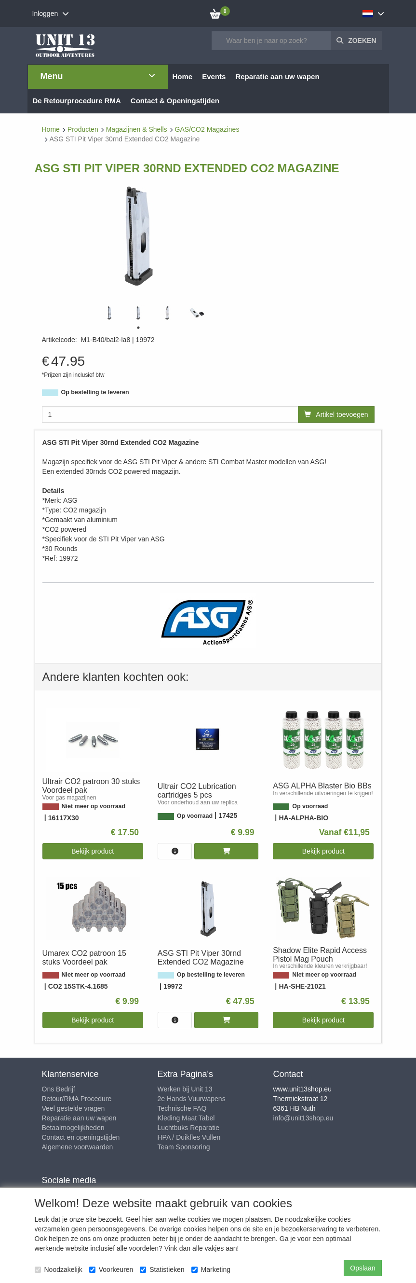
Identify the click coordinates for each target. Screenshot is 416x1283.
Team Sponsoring (184, 1147)
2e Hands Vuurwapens (192, 1099)
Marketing (210, 1269)
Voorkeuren (111, 1269)
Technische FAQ (182, 1108)
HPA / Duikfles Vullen (189, 1137)
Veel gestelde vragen (73, 1108)
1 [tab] (138, 327)
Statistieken (162, 1269)
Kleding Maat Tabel (186, 1118)
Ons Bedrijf (58, 1089)
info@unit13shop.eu (303, 1118)
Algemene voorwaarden (77, 1147)
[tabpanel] (109, 312)
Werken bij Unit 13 (185, 1089)
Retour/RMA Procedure (77, 1099)
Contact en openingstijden (81, 1137)
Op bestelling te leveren (95, 392)
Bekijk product (92, 851)
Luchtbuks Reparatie (188, 1127)
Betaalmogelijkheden (73, 1127)
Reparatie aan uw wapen (79, 1118)
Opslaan (362, 1268)
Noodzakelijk (58, 1269)
